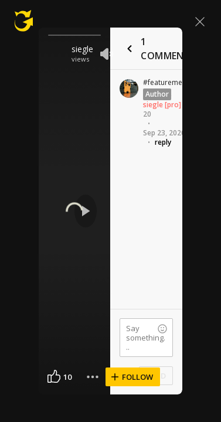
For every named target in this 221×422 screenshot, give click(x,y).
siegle (82, 49)
